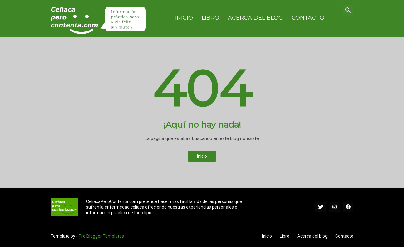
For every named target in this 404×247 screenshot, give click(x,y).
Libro (284, 236)
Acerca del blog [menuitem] (255, 17)
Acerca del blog (312, 236)
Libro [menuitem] (210, 17)
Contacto (344, 236)
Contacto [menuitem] (308, 17)
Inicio (202, 156)
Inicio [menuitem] (184, 17)
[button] (348, 10)
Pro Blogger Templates (101, 236)
